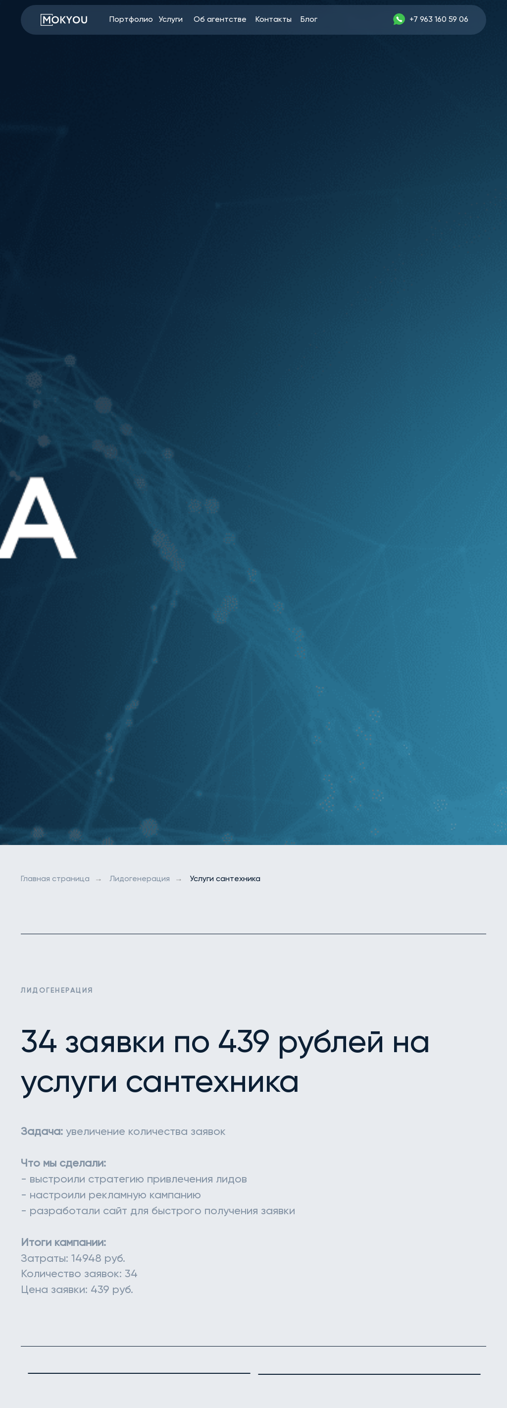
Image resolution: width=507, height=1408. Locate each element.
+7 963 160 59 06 (438, 20)
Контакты (273, 20)
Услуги (170, 20)
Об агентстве (220, 20)
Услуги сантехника (225, 879)
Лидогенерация (139, 879)
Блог (309, 20)
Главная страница (55, 879)
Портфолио (131, 20)
